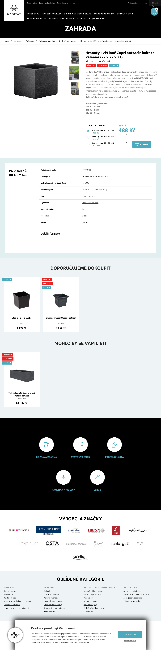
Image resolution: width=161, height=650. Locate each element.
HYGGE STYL (33, 14)
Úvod (7, 41)
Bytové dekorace (36, 19)
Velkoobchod (50, 3)
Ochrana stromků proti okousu (55, 608)
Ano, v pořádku (130, 635)
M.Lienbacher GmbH (90, 203)
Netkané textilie (49, 611)
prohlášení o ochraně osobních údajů (45, 642)
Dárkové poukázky (104, 14)
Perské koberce (10, 594)
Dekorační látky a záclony (93, 591)
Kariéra (65, 3)
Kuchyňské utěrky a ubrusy (94, 608)
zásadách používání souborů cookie (75, 642)
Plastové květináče (51, 598)
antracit (85, 222)
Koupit (145, 144)
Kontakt (72, 3)
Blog (59, 3)
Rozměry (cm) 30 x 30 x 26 (103, 130)
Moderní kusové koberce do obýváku (18, 601)
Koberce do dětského (12, 605)
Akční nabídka (96, 19)
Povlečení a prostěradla (92, 594)
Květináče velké (69, 41)
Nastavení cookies (130, 641)
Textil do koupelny (90, 605)
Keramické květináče (51, 594)
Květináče (30, 41)
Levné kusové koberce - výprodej (16, 608)
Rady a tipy (130, 587)
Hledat (140, 3)
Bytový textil (125, 14)
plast (84, 216)
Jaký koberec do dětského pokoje (136, 594)
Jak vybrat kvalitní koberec (133, 591)
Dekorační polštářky (91, 601)
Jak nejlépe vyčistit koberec (133, 598)
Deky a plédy (88, 598)
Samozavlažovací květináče (54, 601)
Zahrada (82, 19)
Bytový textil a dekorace (99, 587)
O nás (29, 3)
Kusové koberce (10, 591)
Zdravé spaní (67, 19)
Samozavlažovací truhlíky (53, 605)
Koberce (53, 19)
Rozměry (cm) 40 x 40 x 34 (103, 137)
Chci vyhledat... (126, 3)
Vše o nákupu (38, 3)
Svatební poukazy (52, 14)
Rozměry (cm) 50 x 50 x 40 (103, 143)
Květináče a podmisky (48, 41)
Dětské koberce (10, 598)
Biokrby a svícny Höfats (77, 14)
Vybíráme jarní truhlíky (131, 601)
